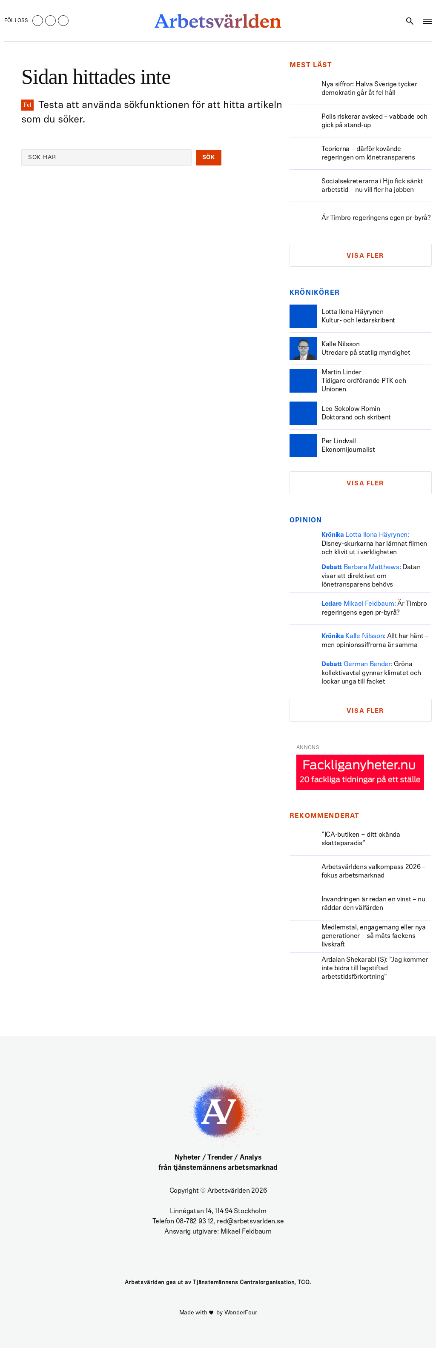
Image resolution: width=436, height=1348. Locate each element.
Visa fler (365, 256)
